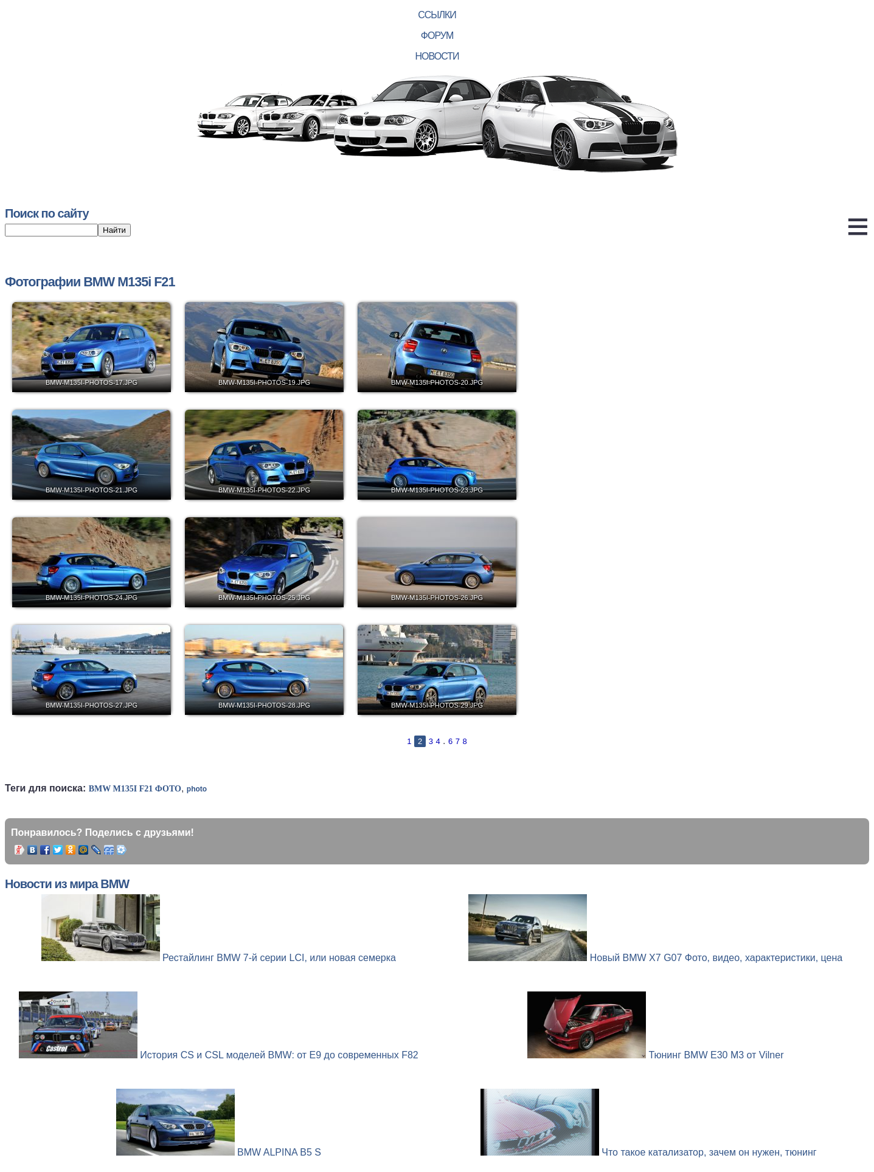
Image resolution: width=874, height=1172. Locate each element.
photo (197, 789)
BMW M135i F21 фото (135, 788)
